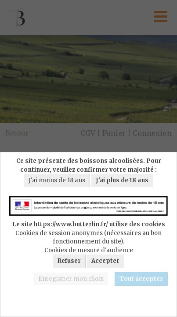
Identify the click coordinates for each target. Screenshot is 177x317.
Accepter (105, 261)
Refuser (69, 261)
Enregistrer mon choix (71, 279)
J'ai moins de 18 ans (57, 180)
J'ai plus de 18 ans (122, 180)
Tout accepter (141, 279)
